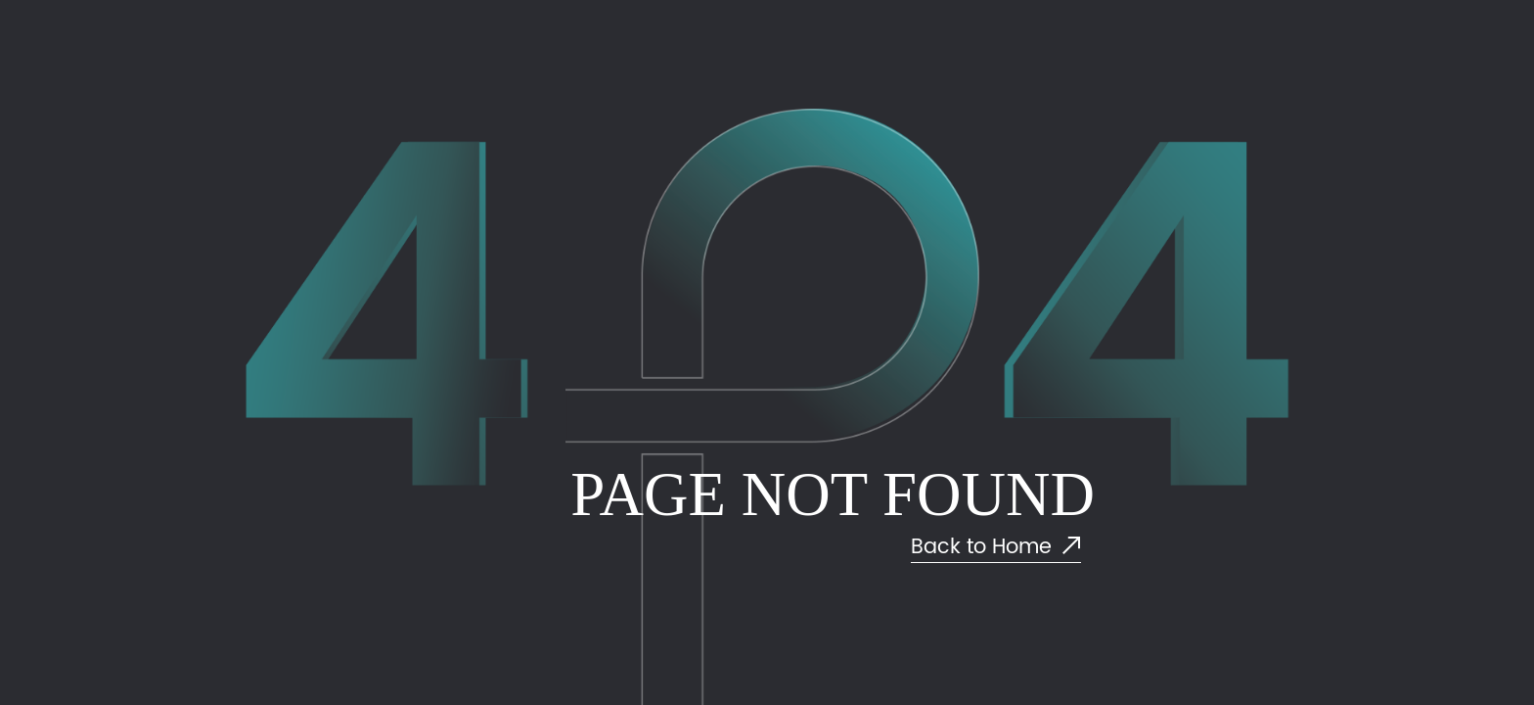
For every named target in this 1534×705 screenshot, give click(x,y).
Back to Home (996, 548)
